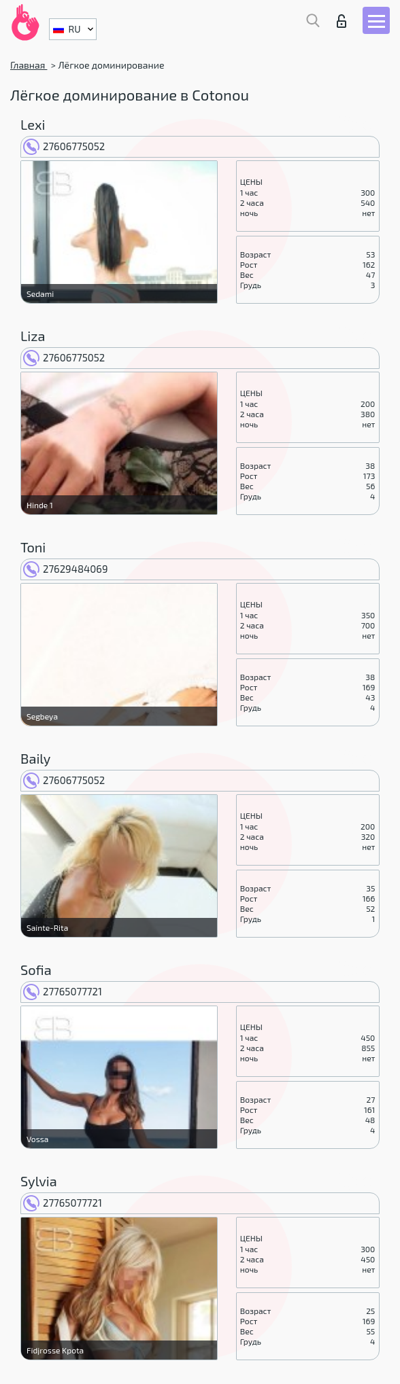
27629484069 (65, 569)
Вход (341, 21)
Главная (28, 65)
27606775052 (64, 146)
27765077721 (62, 991)
